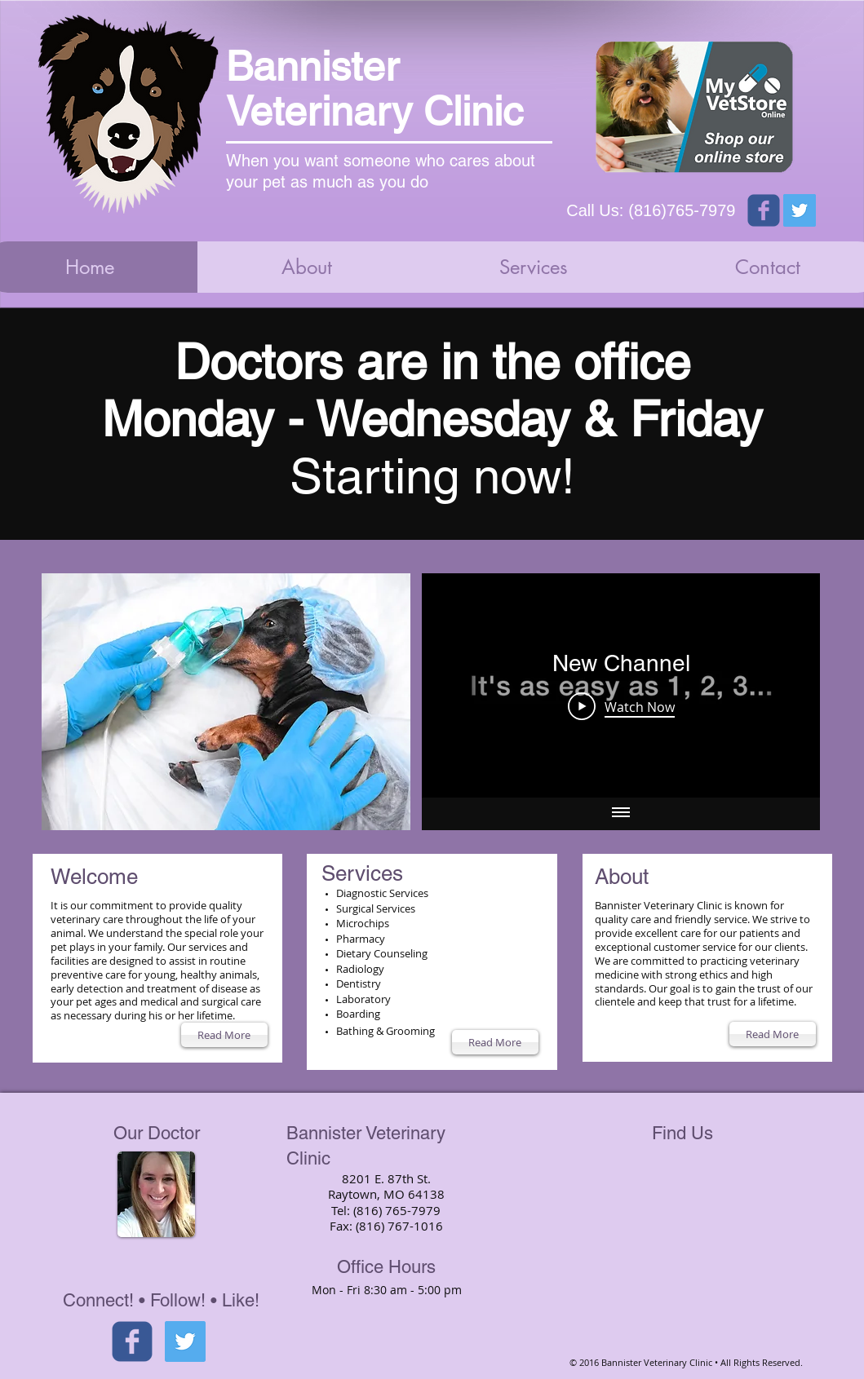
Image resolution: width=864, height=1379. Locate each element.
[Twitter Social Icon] (799, 210)
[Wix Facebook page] (763, 210)
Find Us (682, 1133)
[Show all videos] (620, 814)
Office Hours (386, 1267)
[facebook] (132, 1341)
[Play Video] (620, 706)
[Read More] (224, 1035)
